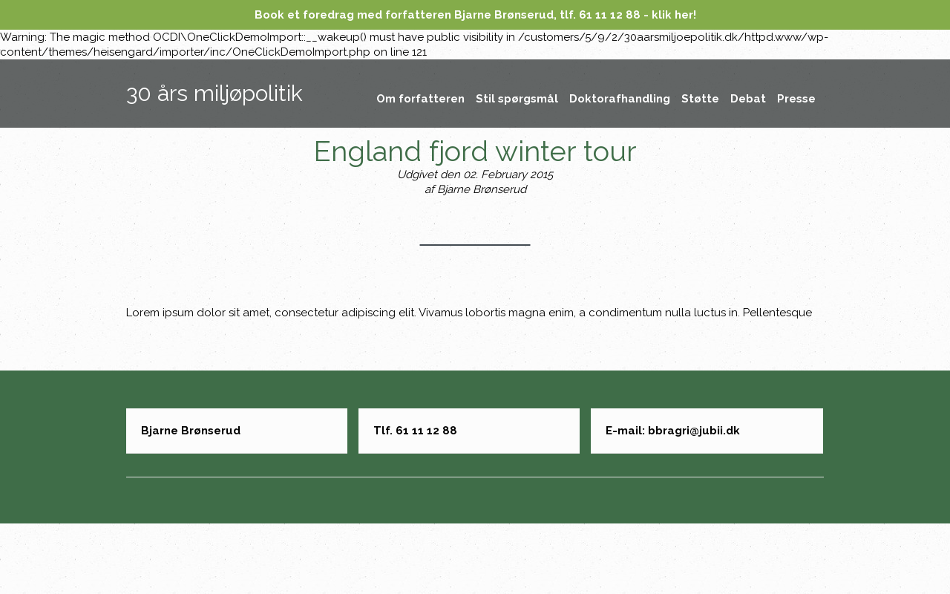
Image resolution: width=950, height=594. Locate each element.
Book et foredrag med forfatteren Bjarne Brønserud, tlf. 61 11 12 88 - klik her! (475, 15)
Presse (796, 99)
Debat (748, 99)
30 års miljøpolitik (214, 93)
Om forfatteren (420, 99)
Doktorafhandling (619, 99)
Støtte (700, 99)
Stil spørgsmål (517, 99)
